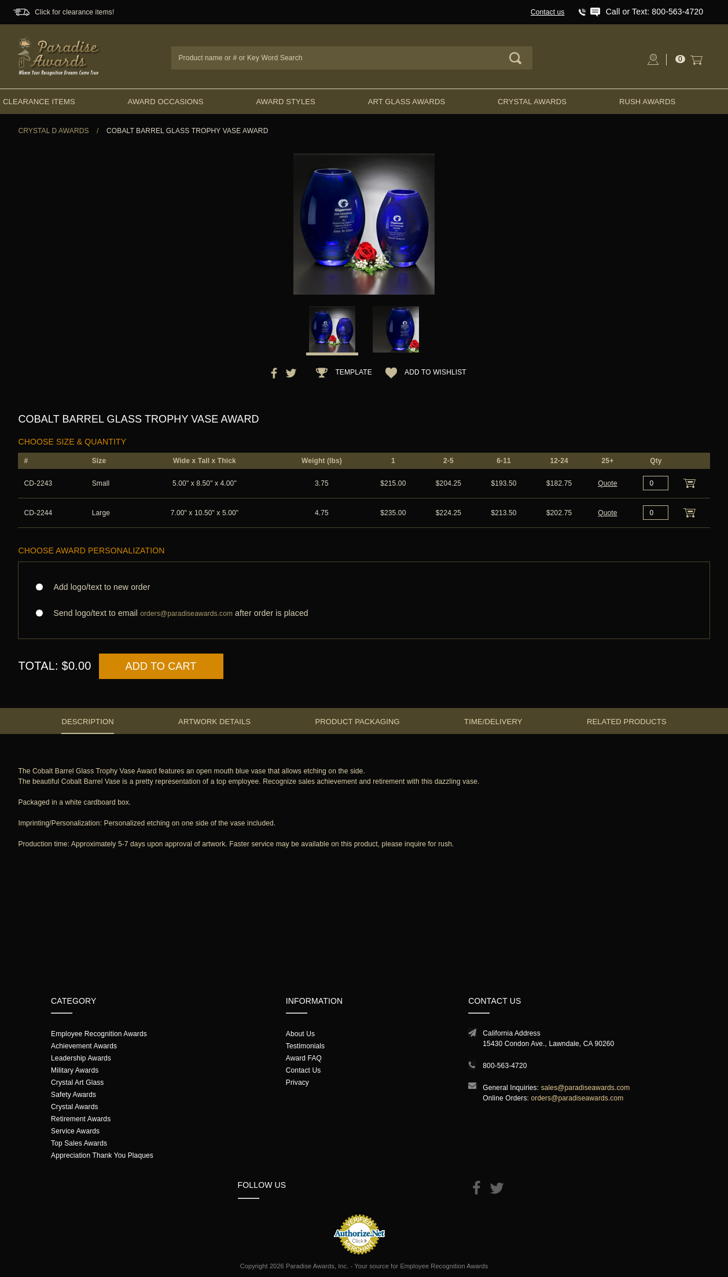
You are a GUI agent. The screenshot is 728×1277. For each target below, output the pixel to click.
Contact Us (303, 1070)
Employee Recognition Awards (99, 1034)
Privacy (297, 1082)
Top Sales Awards (79, 1143)
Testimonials (305, 1046)
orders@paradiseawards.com (577, 1098)
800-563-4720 (505, 1066)
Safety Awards (73, 1095)
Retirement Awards (81, 1119)
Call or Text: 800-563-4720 (654, 11)
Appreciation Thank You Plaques (102, 1155)
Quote (607, 483)
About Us (300, 1034)
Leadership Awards (81, 1058)
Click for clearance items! (74, 12)
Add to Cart (161, 666)
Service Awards (75, 1131)
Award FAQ (304, 1058)
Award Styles (285, 101)
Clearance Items (39, 101)
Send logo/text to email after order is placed (364, 613)
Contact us (548, 12)
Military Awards (74, 1070)
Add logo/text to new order (98, 587)
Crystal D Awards (53, 131)
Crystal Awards (532, 101)
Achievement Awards (84, 1046)
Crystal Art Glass (77, 1082)
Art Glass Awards (407, 101)
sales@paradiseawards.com (585, 1088)
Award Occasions (166, 101)
